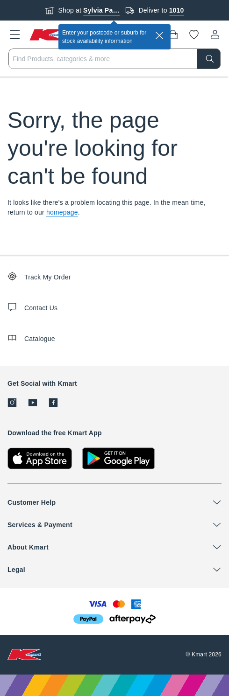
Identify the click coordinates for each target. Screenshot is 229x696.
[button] (15, 34)
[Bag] (173, 34)
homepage (62, 212)
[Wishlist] (194, 34)
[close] (159, 35)
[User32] (215, 34)
